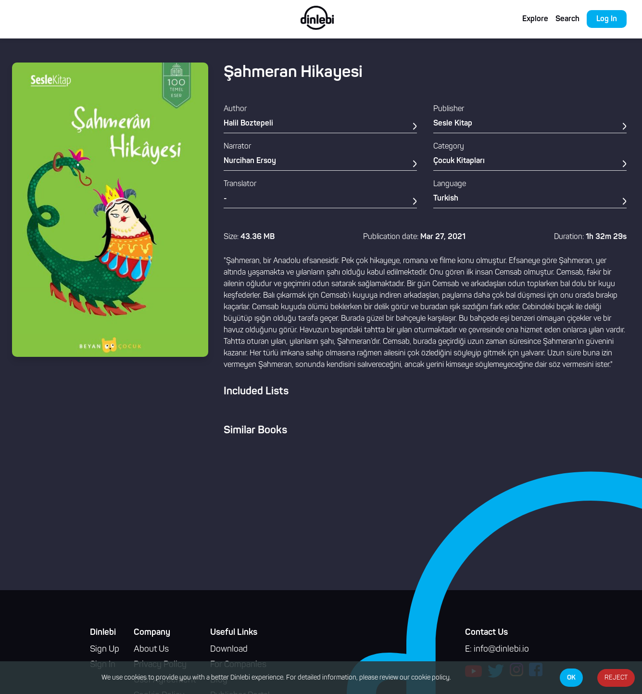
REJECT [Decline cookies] (616, 678)
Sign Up (104, 649)
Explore (535, 19)
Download (229, 649)
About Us (151, 649)
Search (567, 19)
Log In (606, 19)
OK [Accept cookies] (571, 677)
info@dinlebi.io (501, 649)
